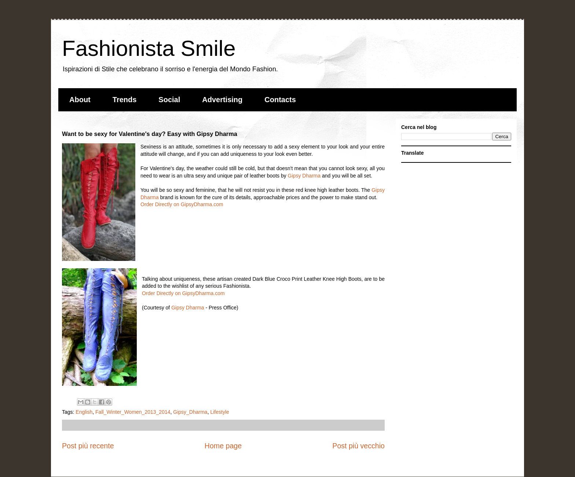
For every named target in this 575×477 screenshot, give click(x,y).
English (84, 412)
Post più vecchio (358, 446)
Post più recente (88, 446)
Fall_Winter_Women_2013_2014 (132, 412)
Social (169, 100)
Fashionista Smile (149, 48)
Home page (223, 446)
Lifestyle (219, 412)
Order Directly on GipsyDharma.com (181, 204)
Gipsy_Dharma (190, 412)
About (80, 100)
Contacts (280, 100)
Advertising (222, 100)
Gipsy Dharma (304, 176)
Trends (125, 100)
